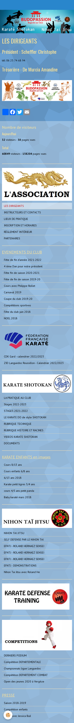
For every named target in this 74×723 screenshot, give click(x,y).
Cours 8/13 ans (13, 465)
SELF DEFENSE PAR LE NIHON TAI (24, 539)
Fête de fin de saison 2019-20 (22, 279)
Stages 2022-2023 (15, 404)
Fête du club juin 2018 (17, 312)
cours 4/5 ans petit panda (19, 490)
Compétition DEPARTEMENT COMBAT (26, 675)
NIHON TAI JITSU (14, 533)
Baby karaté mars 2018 (17, 497)
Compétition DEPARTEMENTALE (22, 662)
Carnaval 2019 (12, 292)
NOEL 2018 (10, 318)
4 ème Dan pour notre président (23, 266)
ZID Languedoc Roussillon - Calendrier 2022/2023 (34, 363)
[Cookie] (8, 715)
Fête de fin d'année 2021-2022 (22, 260)
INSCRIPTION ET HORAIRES (20, 225)
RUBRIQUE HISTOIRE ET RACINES (23, 430)
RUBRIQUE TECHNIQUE (17, 424)
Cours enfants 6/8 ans (17, 471)
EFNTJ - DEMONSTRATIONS (20, 565)
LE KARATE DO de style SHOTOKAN (25, 417)
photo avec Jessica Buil (17, 716)
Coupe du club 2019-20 (18, 299)
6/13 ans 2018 (13, 478)
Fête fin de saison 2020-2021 (21, 273)
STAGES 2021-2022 (16, 411)
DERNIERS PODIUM (15, 655)
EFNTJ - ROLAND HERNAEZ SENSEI (24, 546)
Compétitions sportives (17, 305)
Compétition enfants (16, 709)
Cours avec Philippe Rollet (19, 286)
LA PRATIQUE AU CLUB (17, 398)
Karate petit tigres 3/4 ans (19, 484)
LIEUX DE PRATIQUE (16, 219)
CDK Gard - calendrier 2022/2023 (24, 356)
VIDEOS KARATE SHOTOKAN (20, 437)
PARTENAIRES (12, 238)
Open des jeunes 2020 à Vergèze (24, 681)
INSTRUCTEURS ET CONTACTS (22, 212)
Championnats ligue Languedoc (22, 668)
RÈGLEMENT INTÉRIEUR (18, 232)
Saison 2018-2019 (15, 703)
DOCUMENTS (12, 443)
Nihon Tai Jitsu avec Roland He (22, 572)
